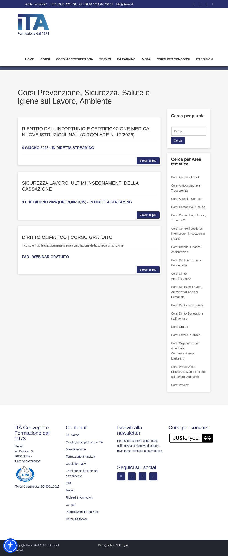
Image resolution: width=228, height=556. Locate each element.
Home (29, 59)
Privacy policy (106, 545)
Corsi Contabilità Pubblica (188, 207)
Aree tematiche (76, 449)
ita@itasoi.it (125, 4)
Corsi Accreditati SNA (74, 59)
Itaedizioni (204, 59)
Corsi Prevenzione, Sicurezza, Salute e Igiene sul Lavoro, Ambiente (188, 372)
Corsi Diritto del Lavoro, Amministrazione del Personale (186, 292)
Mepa (146, 59)
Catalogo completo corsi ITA (84, 442)
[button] (10, 546)
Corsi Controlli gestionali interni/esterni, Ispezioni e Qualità (188, 233)
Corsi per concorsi (173, 59)
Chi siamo (72, 435)
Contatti (71, 504)
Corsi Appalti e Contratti (186, 198)
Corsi (45, 59)
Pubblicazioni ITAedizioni (82, 512)
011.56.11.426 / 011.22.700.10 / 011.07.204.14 (82, 4)
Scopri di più (148, 160)
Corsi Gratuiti (180, 326)
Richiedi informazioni (79, 497)
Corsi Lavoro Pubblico (185, 335)
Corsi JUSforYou (77, 519)
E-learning (126, 59)
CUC (69, 483)
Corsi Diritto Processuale (187, 305)
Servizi (105, 59)
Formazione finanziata (80, 456)
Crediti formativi (76, 463)
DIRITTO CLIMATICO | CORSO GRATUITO (67, 237)
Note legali (122, 545)
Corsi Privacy (180, 385)
